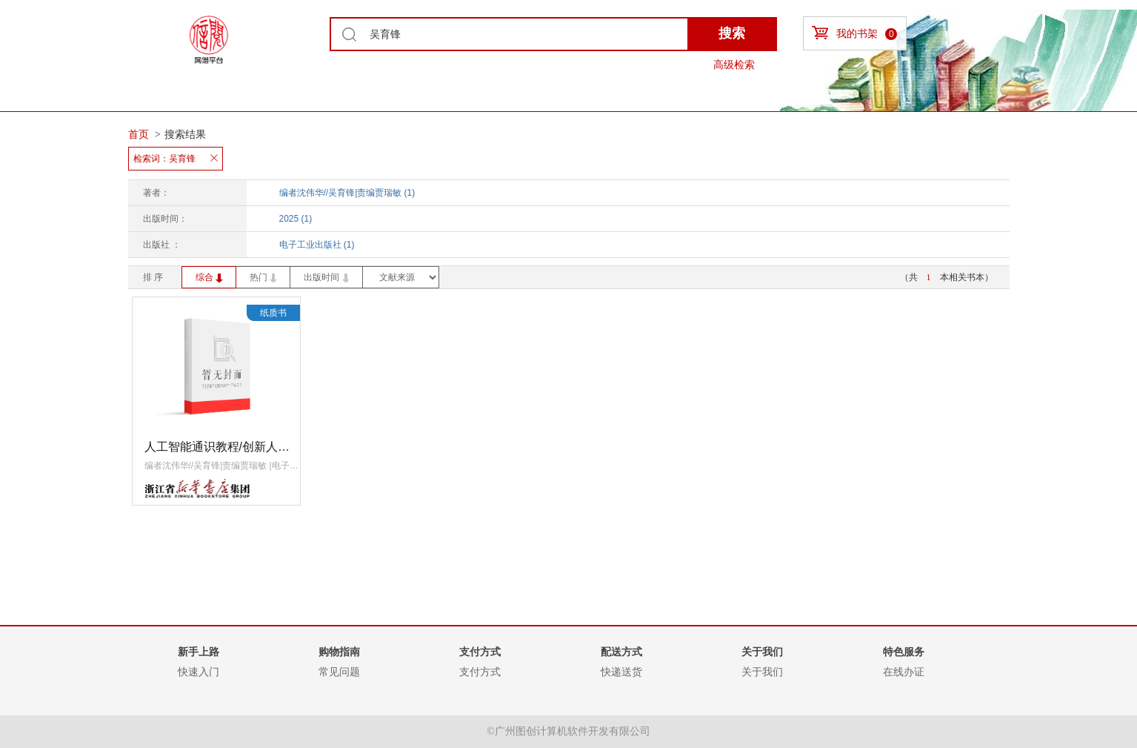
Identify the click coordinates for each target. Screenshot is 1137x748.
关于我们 (762, 672)
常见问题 (339, 672)
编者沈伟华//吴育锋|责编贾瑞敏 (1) (347, 193)
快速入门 (198, 672)
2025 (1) (296, 219)
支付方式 (480, 672)
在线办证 (903, 672)
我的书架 (855, 33)
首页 (138, 134)
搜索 (731, 33)
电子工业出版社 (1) (317, 244)
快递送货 (621, 672)
